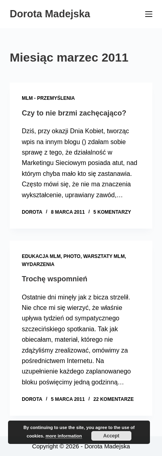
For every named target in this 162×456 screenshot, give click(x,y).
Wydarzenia (38, 264)
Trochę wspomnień (54, 279)
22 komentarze (113, 399)
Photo (72, 256)
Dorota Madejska (50, 13)
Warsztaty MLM (104, 256)
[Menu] (148, 14)
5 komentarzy (112, 212)
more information (63, 435)
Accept (111, 436)
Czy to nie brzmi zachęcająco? (74, 113)
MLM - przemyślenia (48, 98)
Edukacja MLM (41, 256)
